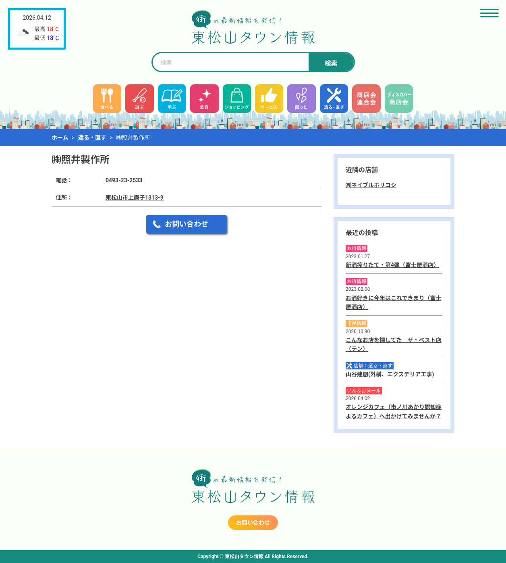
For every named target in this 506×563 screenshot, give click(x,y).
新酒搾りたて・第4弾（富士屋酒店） (392, 265)
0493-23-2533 (124, 180)
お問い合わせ (186, 224)
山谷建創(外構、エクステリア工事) (390, 374)
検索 (330, 63)
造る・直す (92, 137)
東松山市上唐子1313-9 (135, 197)
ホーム (60, 137)
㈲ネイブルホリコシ (371, 185)
